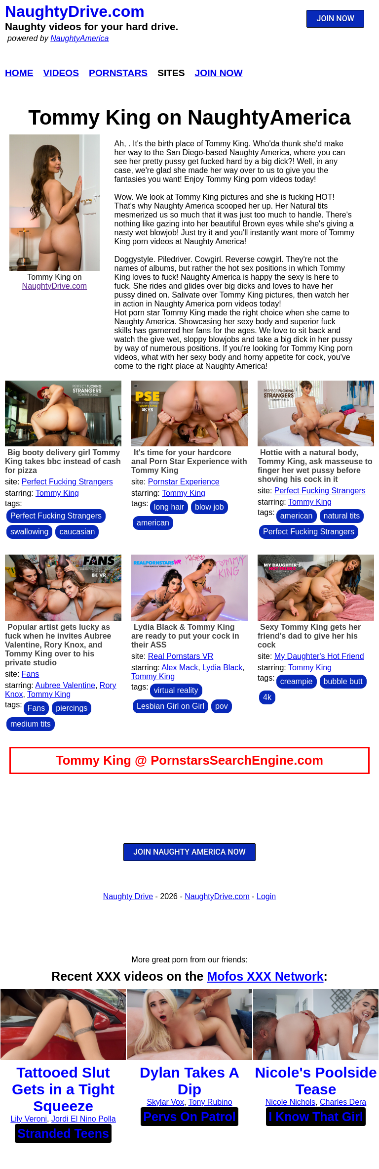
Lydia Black (222, 667)
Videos (61, 73)
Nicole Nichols (290, 1102)
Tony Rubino (210, 1102)
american (153, 523)
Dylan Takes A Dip (189, 1080)
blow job (209, 507)
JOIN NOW (335, 18)
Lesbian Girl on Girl (170, 706)
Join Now (219, 73)
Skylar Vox (165, 1102)
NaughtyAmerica (79, 38)
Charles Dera (343, 1102)
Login (266, 896)
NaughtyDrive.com (75, 11)
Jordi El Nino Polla (83, 1119)
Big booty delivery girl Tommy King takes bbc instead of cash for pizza (63, 461)
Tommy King (57, 493)
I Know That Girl (315, 1117)
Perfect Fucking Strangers (67, 481)
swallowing (29, 531)
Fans (30, 674)
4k (267, 697)
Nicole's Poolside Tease (316, 1080)
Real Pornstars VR (181, 656)
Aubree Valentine (65, 685)
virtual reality (176, 690)
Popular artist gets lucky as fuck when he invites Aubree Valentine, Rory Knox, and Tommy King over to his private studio (58, 645)
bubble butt (343, 681)
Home (19, 73)
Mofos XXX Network (265, 976)
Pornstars (118, 73)
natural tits (342, 516)
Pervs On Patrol (189, 1117)
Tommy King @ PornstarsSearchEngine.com (189, 760)
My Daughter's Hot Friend (319, 656)
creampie (296, 681)
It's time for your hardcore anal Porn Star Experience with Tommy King (189, 461)
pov (221, 706)
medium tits (30, 724)
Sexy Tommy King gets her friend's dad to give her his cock (309, 636)
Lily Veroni (28, 1119)
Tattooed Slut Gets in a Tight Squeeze (63, 1089)
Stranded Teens (63, 1133)
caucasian (77, 531)
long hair (169, 507)
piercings (71, 708)
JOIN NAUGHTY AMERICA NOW (189, 852)
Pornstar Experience (184, 481)
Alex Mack (179, 667)
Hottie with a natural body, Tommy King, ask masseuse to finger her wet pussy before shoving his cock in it (315, 465)
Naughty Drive (128, 896)
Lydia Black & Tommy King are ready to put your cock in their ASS (185, 636)
